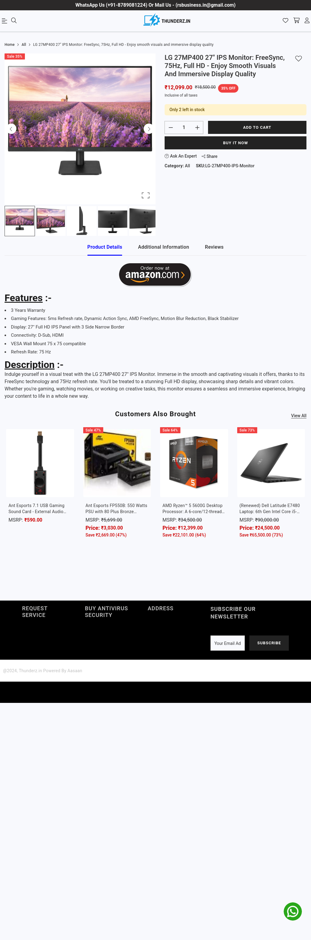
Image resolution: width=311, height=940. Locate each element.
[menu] (5, 22)
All (187, 165)
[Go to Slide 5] (143, 221)
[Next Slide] (149, 129)
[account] (307, 21)
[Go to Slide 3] (82, 221)
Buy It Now (235, 143)
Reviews (214, 247)
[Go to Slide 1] (20, 221)
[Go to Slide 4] (112, 221)
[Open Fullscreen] (146, 195)
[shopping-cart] (296, 21)
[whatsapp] (293, 911)
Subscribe (269, 643)
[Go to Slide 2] (51, 221)
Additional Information (163, 247)
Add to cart (257, 127)
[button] (80, 128)
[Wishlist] (285, 21)
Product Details (104, 247)
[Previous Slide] (11, 129)
